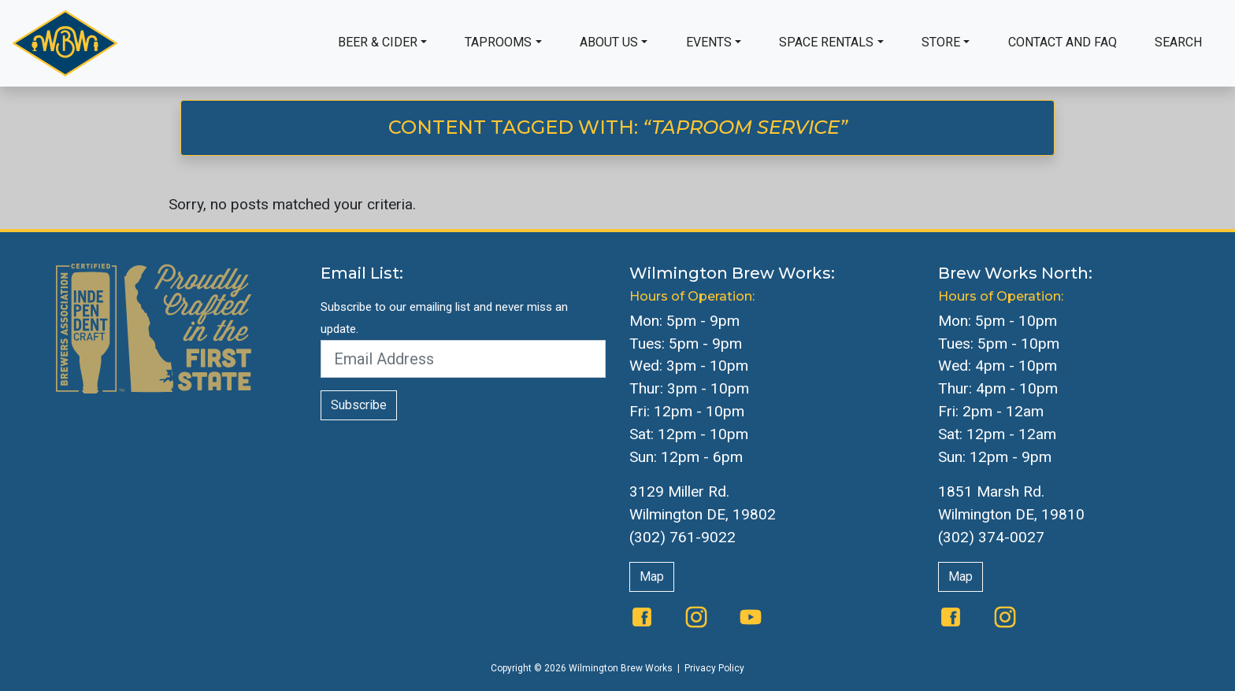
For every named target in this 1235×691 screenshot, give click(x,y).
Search (1178, 42)
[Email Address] (463, 359)
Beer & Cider (377, 42)
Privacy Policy (714, 668)
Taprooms (498, 42)
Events (709, 42)
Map (652, 576)
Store (941, 42)
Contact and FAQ (1062, 42)
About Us (609, 42)
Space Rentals (826, 42)
